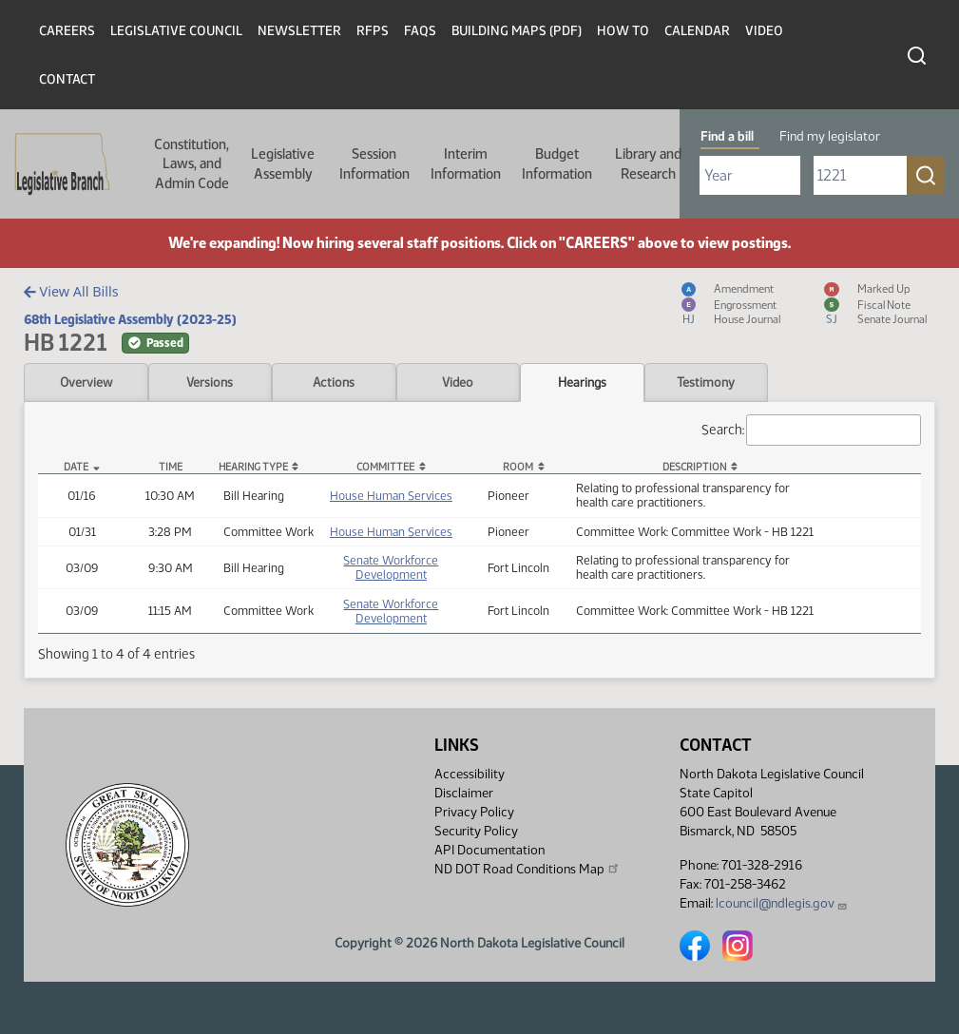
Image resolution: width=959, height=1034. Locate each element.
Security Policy (476, 831)
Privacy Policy (474, 812)
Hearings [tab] (582, 382)
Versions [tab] (209, 382)
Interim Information (466, 163)
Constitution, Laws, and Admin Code (191, 164)
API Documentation (489, 850)
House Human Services (391, 495)
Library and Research (648, 163)
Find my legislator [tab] (829, 136)
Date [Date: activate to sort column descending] (76, 467)
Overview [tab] (86, 382)
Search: (811, 430)
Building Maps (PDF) (516, 31)
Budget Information (557, 163)
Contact (67, 79)
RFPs (372, 31)
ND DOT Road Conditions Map (527, 868)
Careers (67, 31)
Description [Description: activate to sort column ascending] (694, 467)
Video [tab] (457, 382)
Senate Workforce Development (390, 567)
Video (764, 31)
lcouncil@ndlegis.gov (782, 903)
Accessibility (469, 774)
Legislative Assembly (283, 163)
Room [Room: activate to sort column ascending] (518, 467)
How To (623, 31)
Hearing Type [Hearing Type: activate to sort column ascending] (253, 467)
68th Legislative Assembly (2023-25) (130, 319)
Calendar (697, 31)
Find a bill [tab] (727, 136)
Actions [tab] (334, 382)
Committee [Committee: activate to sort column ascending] (385, 467)
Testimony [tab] (706, 382)
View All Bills (71, 291)
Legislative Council (176, 31)
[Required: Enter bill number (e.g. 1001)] (860, 175)
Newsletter (299, 31)
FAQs (420, 31)
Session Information (374, 163)
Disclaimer (463, 793)
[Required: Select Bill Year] (750, 175)
